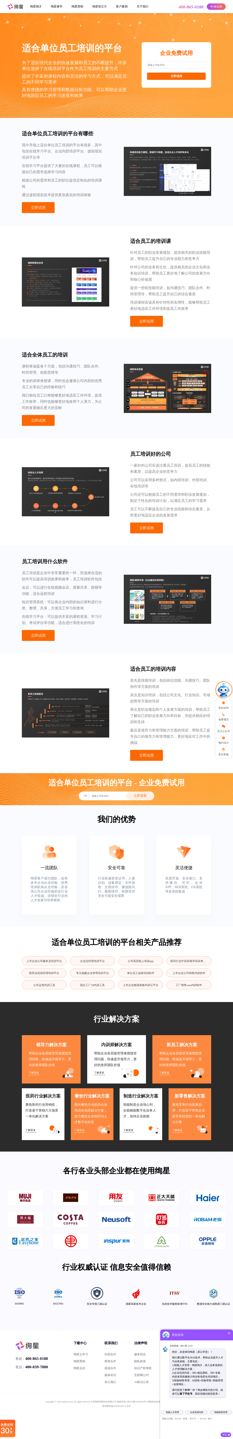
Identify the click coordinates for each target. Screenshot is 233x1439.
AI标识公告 (141, 1382)
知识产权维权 (143, 1368)
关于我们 (142, 6)
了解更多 (34, 1072)
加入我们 (110, 1382)
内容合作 (110, 1354)
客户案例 (122, 6)
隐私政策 (140, 1361)
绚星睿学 (56, 6)
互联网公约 (141, 1375)
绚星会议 (79, 1368)
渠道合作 (110, 1368)
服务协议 (140, 1354)
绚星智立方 (99, 6)
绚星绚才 (36, 6)
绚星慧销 (77, 6)
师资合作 (110, 1361)
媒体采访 (110, 1375)
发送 (224, 1434)
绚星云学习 (81, 1354)
